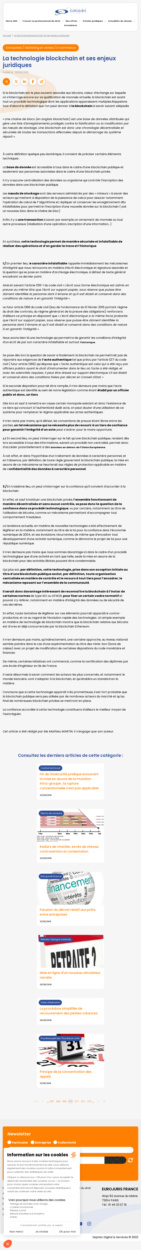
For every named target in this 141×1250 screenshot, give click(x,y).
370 (70, 1101)
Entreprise (43, 1142)
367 (52, 1101)
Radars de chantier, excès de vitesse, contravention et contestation (70, 849)
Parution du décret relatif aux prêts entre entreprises (68, 912)
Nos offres (71, 20)
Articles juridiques (93, 20)
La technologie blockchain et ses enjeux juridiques (41, 35)
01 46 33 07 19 (117, 1205)
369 (64, 1101)
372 (83, 1101)
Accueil (7, 35)
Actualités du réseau (120, 20)
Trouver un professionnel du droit (41, 20)
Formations (70, 25)
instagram (89, 1224)
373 (89, 1101)
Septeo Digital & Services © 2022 (115, 1237)
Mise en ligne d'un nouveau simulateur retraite (61, 975)
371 (76, 1101)
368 (58, 1101)
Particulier (20, 1142)
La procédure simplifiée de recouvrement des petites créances (69, 1011)
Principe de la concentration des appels (66, 1074)
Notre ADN (11, 20)
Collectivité (67, 1142)
